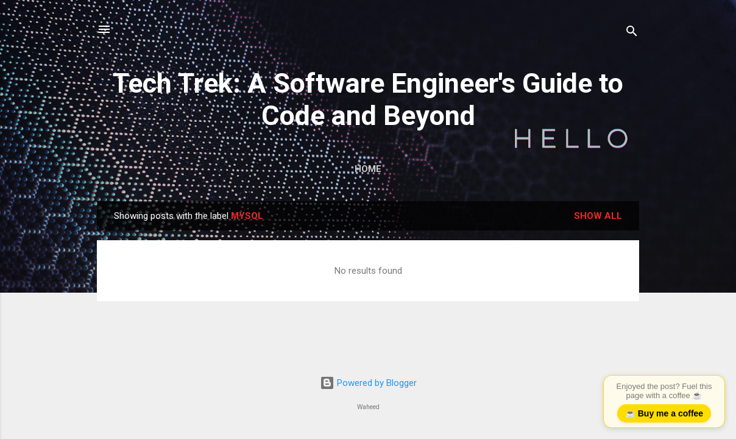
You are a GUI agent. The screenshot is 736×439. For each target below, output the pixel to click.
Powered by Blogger (368, 382)
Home (368, 168)
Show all (598, 215)
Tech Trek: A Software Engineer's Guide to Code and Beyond (368, 99)
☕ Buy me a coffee (664, 413)
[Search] (632, 33)
